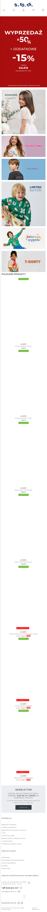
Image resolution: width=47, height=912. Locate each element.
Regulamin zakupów (9, 824)
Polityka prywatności (9, 827)
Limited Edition (7, 841)
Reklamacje (6, 857)
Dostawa (5, 865)
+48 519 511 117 (10, 887)
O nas (4, 833)
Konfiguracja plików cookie (11, 844)
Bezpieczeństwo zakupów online (13, 838)
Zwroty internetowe (9, 863)
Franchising (6, 868)
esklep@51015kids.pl (9, 891)
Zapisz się (24, 807)
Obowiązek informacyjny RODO (13, 860)
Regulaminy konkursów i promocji (14, 830)
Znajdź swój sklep (8, 835)
